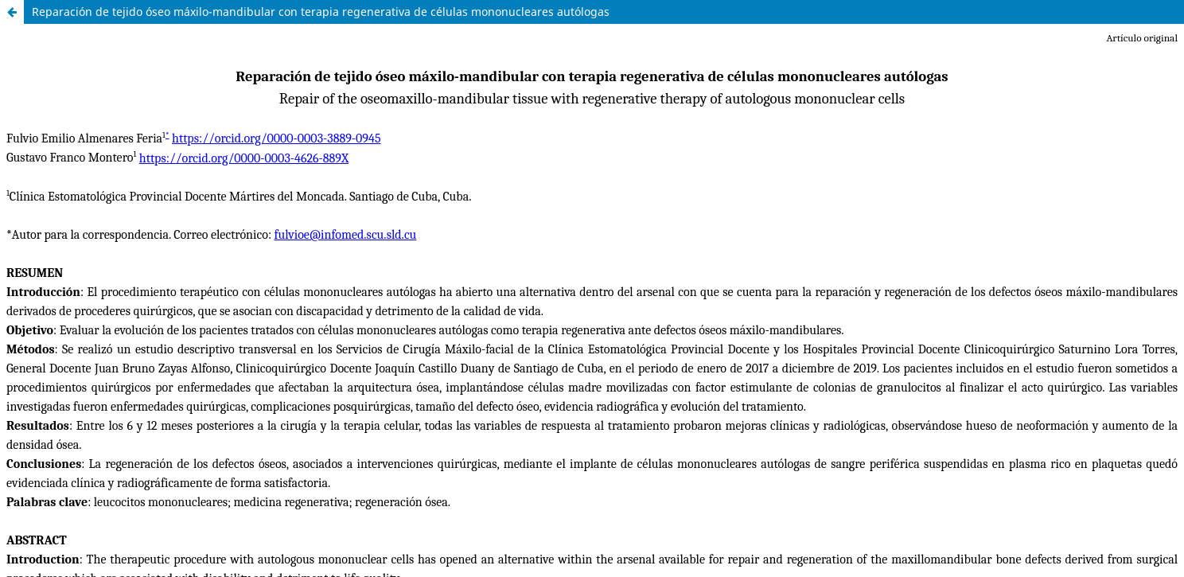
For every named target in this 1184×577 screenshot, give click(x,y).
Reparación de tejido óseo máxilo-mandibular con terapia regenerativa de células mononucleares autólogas (321, 11)
